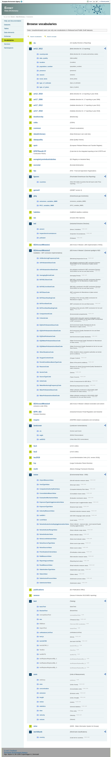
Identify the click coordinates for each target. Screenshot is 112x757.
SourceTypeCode (45, 376)
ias (34, 218)
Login (90, 1)
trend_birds (43, 79)
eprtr (35, 145)
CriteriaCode (43, 318)
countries (42, 182)
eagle (41, 435)
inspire (36, 420)
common (37, 128)
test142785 (43, 641)
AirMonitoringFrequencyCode (49, 258)
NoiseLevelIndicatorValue (47, 538)
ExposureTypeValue (46, 506)
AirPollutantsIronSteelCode (48, 269)
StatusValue (43, 574)
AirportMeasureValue (46, 480)
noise (35, 475)
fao (34, 171)
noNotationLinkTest (45, 632)
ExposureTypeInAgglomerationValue (51, 502)
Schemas (7, 36)
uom (35, 674)
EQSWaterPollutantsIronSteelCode (51, 346)
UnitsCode (42, 381)
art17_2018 (38, 111)
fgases (36, 177)
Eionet (13, 16)
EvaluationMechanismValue (48, 498)
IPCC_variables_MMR (46, 205)
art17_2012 (38, 105)
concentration (44, 688)
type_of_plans (44, 87)
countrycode (43, 54)
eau (40, 619)
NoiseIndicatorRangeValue (48, 530)
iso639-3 (42, 515)
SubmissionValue (45, 583)
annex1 (41, 229)
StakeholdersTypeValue (47, 569)
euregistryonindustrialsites (44, 159)
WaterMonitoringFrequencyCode (50, 385)
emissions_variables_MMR (48, 201)
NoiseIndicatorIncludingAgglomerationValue (54, 524)
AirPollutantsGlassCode (47, 263)
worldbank (37, 732)
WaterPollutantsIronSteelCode (49, 395)
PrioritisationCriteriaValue (48, 552)
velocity (42, 715)
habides (36, 212)
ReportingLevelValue (46, 561)
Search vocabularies (36, 36)
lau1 (35, 446)
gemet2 (36, 190)
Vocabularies (9, 40)
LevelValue (43, 520)
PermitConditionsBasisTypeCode (50, 362)
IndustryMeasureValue (46, 511)
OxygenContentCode (46, 358)
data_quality (43, 58)
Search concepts (51, 36)
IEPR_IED (37, 412)
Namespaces (8, 48)
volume (41, 719)
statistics (42, 706)
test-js (41, 636)
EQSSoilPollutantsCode (47, 336)
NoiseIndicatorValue (46, 534)
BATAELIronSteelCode (46, 286)
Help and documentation (12, 21)
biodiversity (38, 117)
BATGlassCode (44, 292)
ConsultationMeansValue (47, 493)
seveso (36, 595)
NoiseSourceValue (45, 547)
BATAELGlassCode (45, 279)
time (40, 710)
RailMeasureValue (45, 556)
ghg (35, 196)
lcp (34, 463)
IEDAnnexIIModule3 (41, 250)
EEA (13, 1)
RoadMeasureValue (45, 565)
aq (34, 43)
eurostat (36, 165)
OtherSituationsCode (46, 352)
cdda (35, 122)
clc (40, 431)
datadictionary (39, 134)
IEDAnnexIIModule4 (41, 404)
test (35, 601)
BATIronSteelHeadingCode (48, 308)
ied (34, 224)
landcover (37, 426)
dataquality (38, 140)
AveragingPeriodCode (46, 275)
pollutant (42, 238)
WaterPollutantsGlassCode (48, 390)
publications (38, 590)
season (41, 75)
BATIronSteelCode (45, 303)
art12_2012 (38, 49)
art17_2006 (38, 99)
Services (7, 44)
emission (42, 693)
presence (42, 70)
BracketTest (43, 610)
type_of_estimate (45, 83)
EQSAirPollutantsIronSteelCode (50, 330)
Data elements (9, 32)
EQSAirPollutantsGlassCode (49, 325)
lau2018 (36, 457)
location (42, 62)
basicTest (42, 606)
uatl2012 (42, 439)
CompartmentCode (45, 314)
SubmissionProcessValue (48, 578)
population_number (45, 66)
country (42, 737)
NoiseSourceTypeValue (47, 543)
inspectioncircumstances (47, 233)
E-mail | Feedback (10, 750)
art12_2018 (38, 94)
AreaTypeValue (44, 484)
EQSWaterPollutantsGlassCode (49, 341)
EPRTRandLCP (39, 151)
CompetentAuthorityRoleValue (49, 489)
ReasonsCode (44, 366)
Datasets (7, 25)
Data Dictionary (20, 16)
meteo (41, 702)
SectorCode (43, 372)
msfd (35, 469)
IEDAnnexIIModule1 (41, 245)
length (41, 697)
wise (35, 726)
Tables (6, 28)
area (40, 684)
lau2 (35, 452)
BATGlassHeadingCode (47, 298)
